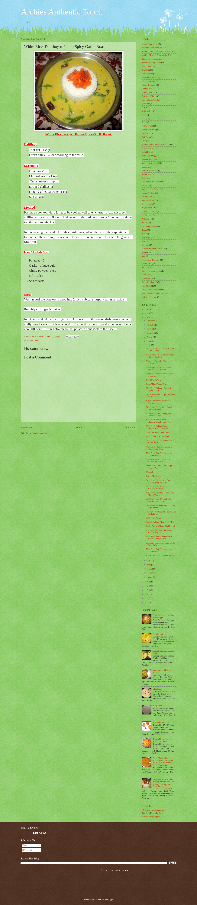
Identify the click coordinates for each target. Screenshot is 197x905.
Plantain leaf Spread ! (150, 226)
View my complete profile (151, 817)
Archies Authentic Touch (62, 11)
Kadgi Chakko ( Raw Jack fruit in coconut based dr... (159, 531)
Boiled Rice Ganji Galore (151, 63)
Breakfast (145, 70)
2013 (146, 598)
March (149, 569)
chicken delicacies (148, 81)
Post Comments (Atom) (41, 433)
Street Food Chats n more (151, 271)
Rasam (144, 230)
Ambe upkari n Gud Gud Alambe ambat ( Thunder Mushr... (158, 368)
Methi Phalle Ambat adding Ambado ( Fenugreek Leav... (160, 414)
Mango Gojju (151, 472)
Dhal (143, 107)
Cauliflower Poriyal (153, 518)
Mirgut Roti (157, 706)
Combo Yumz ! (147, 92)
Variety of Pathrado (149, 297)
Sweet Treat (146, 275)
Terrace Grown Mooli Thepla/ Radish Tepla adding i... (160, 506)
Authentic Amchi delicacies (152, 48)
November (151, 325)
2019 (146, 313)
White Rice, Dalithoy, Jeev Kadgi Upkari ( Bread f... (159, 408)
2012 (146, 602)
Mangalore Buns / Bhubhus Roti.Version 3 (156, 362)
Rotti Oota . (146, 241)
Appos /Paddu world (149, 44)
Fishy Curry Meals (149, 130)
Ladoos (144, 186)
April (149, 565)
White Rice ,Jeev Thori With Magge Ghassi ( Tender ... (160, 356)
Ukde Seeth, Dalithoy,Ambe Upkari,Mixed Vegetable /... (157, 427)
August (150, 337)
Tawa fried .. (146, 279)
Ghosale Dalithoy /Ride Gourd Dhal (159, 522)
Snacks (144, 252)
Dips (143, 115)
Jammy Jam (146, 167)
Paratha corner (147, 215)
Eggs (143, 122)
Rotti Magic (146, 237)
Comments (27, 850)
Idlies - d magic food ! (150, 159)
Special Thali (147, 264)
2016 (146, 586)
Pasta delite (146, 219)
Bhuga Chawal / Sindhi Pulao (157, 436)
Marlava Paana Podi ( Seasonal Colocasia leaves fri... (158, 460)
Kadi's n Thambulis (149, 171)
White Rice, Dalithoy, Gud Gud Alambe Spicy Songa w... (158, 481)
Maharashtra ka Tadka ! (150, 189)
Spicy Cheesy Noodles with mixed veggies (163, 616)
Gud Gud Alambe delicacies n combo (156, 144)
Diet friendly (146, 111)
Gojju (144, 141)
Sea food (145, 245)
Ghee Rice (157, 689)
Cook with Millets (148, 96)
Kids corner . (146, 178)
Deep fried (146, 104)
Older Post (130, 427)
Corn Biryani (158, 634)
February (150, 573)
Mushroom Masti (148, 200)
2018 (146, 317)
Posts (25, 845)
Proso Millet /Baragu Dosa (156, 384)
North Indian (146, 204)
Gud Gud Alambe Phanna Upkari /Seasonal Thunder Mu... (158, 500)
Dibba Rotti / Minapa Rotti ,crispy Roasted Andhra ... (159, 467)
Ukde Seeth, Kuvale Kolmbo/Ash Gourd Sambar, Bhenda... (159, 538)
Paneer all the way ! (149, 211)
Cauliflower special (149, 78)
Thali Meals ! (35, 340)
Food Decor (146, 133)
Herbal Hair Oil (147, 152)
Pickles (144, 223)
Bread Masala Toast (153, 380)
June (149, 345)
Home (27, 22)
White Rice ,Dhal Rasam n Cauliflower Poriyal (156, 488)
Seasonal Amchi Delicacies (152, 249)
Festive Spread (147, 126)
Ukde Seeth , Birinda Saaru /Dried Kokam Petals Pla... (159, 448)
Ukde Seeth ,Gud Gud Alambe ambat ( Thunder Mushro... (160, 454)
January (150, 577)
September (151, 333)
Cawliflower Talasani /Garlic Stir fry (160, 555)
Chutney (145, 89)
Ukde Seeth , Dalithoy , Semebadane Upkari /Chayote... (160, 494)
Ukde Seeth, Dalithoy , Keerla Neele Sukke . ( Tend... (160, 389)
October (150, 329)
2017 (146, 582)
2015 (146, 590)
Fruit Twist (146, 137)
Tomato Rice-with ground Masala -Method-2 (162, 740)
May (149, 561)
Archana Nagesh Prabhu (154, 810)
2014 (146, 594)
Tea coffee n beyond (149, 282)
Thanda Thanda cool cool (151, 290)
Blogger (110, 900)
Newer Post (27, 427)
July (148, 341)
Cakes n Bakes (147, 74)
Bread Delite (146, 66)
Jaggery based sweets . (150, 163)
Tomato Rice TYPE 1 (161, 722)
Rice (143, 234)
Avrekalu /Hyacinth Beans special (154, 55)
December (151, 321)
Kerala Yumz (146, 174)
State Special (146, 267)
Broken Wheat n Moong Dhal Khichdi (160, 526)
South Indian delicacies (150, 260)
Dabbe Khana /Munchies (151, 100)
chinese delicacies (148, 85)
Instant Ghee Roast (153, 476)
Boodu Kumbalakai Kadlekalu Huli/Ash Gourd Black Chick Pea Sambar (163, 760)
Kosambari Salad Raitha (151, 182)
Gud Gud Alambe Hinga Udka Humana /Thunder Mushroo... (158, 421)
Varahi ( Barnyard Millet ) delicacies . (156, 293)
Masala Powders (148, 193)
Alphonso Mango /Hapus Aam (157, 432)
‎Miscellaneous (147, 197)
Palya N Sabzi (147, 208)
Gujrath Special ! (148, 148)
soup (143, 256)
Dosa (143, 118)
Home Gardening (148, 156)
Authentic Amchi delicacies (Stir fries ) (156, 51)
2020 (146, 309)
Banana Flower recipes (150, 59)
